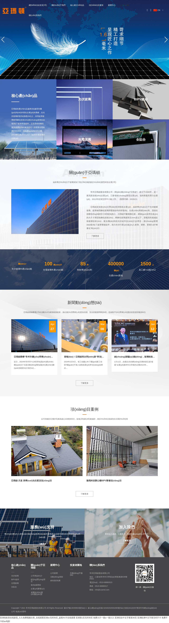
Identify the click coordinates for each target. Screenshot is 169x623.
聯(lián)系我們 (35, 15)
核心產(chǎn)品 (77, 5)
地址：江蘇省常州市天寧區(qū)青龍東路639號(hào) (108, 578)
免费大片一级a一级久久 (103, 618)
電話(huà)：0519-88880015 (101, 582)
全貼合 (14, 587)
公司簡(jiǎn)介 (36, 576)
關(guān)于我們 (59, 5)
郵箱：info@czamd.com (99, 590)
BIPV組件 (15, 579)
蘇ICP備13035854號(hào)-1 (75, 608)
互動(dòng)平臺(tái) (76, 574)
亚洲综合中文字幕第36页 (126, 618)
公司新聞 (54, 573)
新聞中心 (111, 5)
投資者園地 (124, 5)
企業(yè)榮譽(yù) (37, 589)
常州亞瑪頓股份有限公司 (100, 573)
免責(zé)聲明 (20, 611)
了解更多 (95, 236)
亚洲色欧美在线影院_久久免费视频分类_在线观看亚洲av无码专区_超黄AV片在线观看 (37, 618)
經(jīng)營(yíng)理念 (38, 580)
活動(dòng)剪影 (56, 577)
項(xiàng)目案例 (96, 5)
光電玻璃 (15, 583)
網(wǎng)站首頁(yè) (38, 5)
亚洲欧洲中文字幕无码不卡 (149, 618)
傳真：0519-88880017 (99, 586)
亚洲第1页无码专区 (84, 618)
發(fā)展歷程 (36, 585)
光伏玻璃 (15, 576)
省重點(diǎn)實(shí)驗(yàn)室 (37, 593)
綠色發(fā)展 (55, 580)
